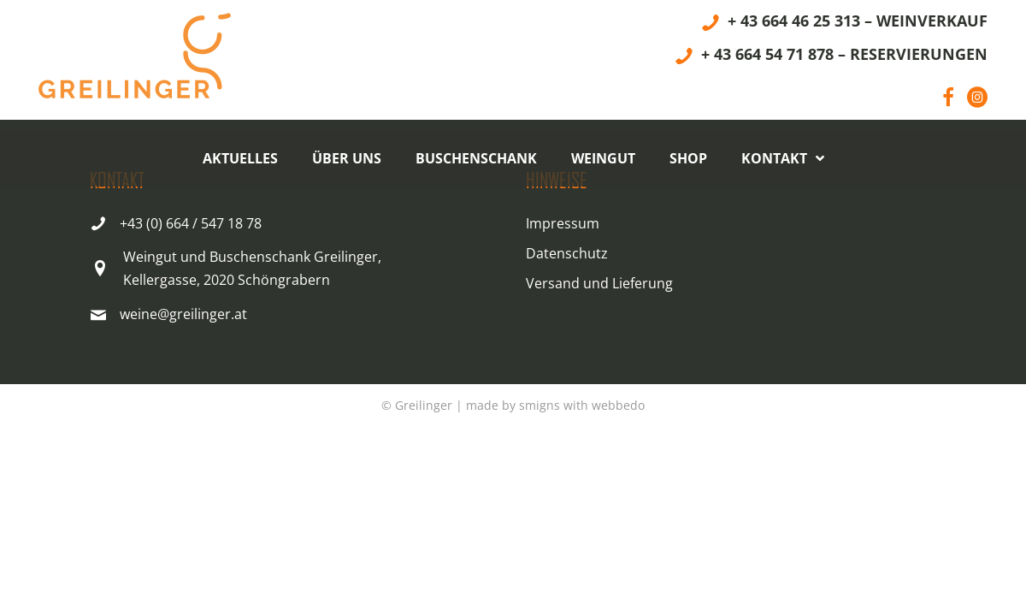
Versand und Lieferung (599, 283)
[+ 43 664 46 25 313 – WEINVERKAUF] (844, 23)
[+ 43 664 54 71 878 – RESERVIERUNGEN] (831, 57)
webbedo (618, 405)
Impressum (562, 223)
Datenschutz (567, 253)
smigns (539, 405)
